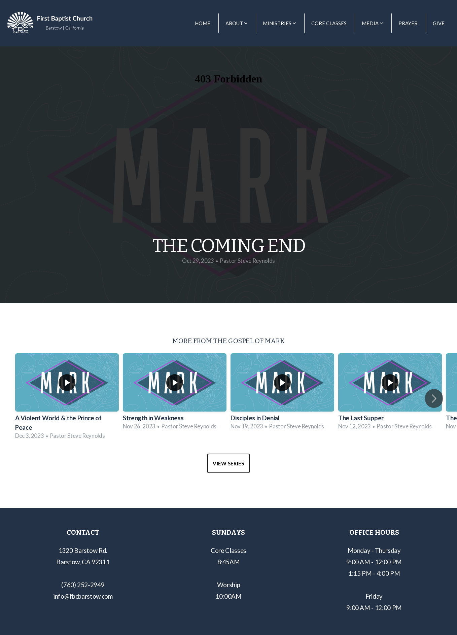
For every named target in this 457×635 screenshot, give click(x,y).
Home (202, 23)
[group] (67, 398)
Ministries (279, 23)
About (236, 23)
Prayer (408, 23)
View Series (228, 463)
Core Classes (329, 23)
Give (439, 23)
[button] (433, 398)
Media (372, 23)
